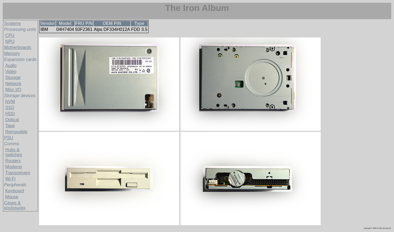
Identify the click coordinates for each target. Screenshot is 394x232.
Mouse (11, 197)
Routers (13, 160)
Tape (10, 125)
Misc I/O (13, 89)
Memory (12, 53)
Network (13, 83)
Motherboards (17, 47)
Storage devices (20, 95)
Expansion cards (20, 59)
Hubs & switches (13, 152)
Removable (16, 131)
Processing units (20, 29)
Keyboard (14, 190)
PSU (8, 137)
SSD (9, 107)
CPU (10, 35)
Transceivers (17, 172)
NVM (10, 101)
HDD (10, 113)
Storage (13, 77)
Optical (12, 119)
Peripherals (15, 184)
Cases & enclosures (14, 205)
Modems (13, 166)
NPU (10, 41)
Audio (10, 65)
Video (10, 71)
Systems (12, 23)
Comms (11, 143)
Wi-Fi (10, 178)
